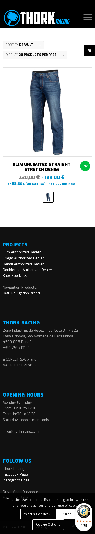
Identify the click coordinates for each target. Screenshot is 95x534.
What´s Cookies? (37, 514)
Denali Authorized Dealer (23, 264)
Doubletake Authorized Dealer (27, 270)
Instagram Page (16, 480)
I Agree (66, 514)
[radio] (48, 197)
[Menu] (85, 17)
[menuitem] (85, 17)
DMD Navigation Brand (21, 293)
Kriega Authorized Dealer (23, 258)
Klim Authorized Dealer (22, 252)
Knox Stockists (15, 275)
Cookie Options (48, 525)
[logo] (38, 17)
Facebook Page (15, 474)
